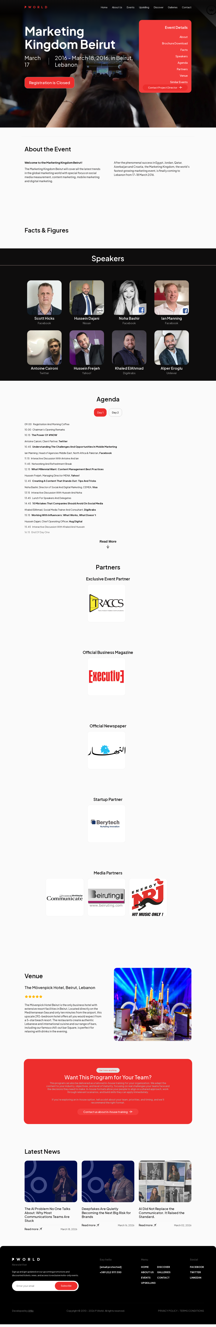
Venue (184, 75)
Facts (184, 49)
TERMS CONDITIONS (192, 1313)
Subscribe (66, 1288)
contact (186, 7)
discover (158, 7)
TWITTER (195, 1274)
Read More (108, 546)
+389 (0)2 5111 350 (110, 1274)
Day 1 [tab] (98, 414)
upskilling (144, 7)
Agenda (183, 62)
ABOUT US (147, 1274)
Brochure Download (175, 43)
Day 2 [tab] (117, 414)
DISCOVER (163, 1269)
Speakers (182, 56)
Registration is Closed (49, 82)
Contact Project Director (165, 87)
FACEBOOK (197, 1269)
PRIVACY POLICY (167, 1313)
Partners (182, 69)
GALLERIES (163, 1274)
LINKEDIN (195, 1280)
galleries (172, 7)
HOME (145, 1269)
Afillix (31, 1313)
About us (117, 7)
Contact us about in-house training (108, 1114)
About (184, 37)
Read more (34, 1232)
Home (104, 7)
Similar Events (179, 82)
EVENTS (145, 1280)
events (130, 7)
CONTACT (163, 1280)
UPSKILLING (148, 1285)
